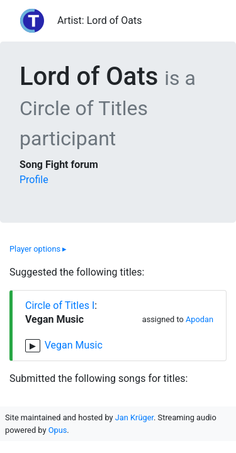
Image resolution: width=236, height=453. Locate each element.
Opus (57, 430)
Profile (34, 180)
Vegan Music (74, 345)
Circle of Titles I (59, 305)
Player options (38, 249)
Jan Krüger (134, 417)
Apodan (199, 319)
